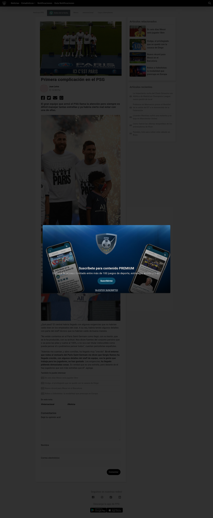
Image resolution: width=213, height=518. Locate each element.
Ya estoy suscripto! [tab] (106, 290)
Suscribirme (106, 281)
